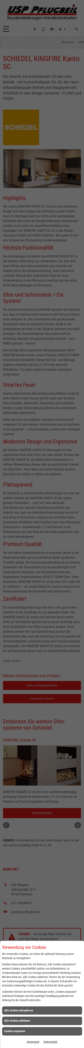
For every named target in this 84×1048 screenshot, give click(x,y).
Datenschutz (50, 1041)
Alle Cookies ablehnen (17, 1020)
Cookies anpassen (14, 1031)
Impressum (33, 1041)
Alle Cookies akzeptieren (18, 1010)
